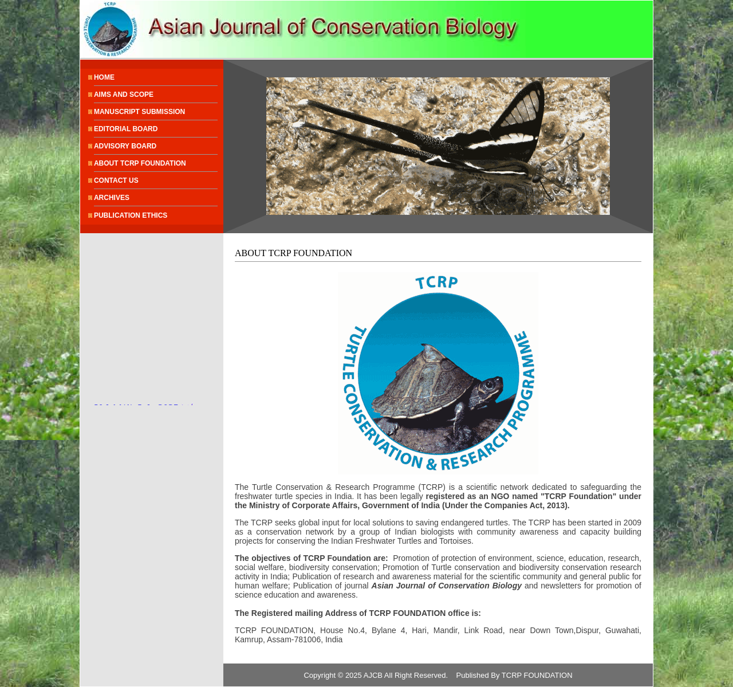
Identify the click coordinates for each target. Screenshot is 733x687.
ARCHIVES (111, 198)
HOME (104, 77)
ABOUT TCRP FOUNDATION (140, 163)
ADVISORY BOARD (125, 146)
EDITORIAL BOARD (126, 129)
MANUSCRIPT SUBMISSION (139, 112)
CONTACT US (116, 180)
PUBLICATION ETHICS (130, 215)
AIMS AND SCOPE (123, 95)
